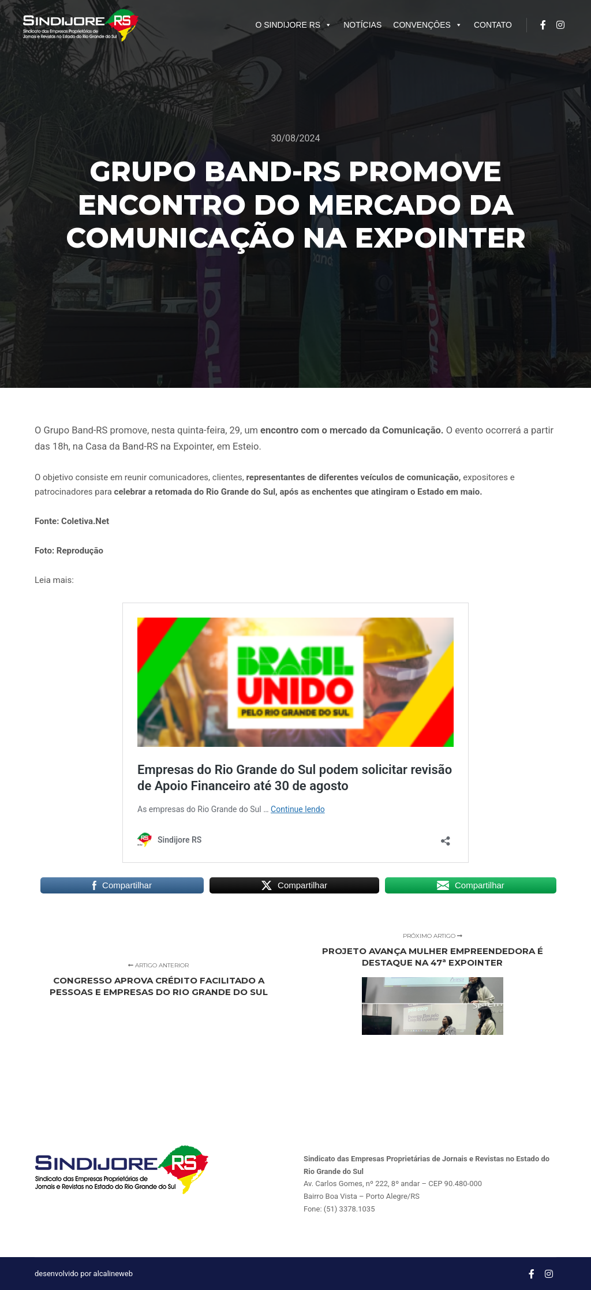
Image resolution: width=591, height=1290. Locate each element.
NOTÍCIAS (362, 24)
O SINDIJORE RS (293, 24)
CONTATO (493, 24)
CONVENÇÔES (427, 24)
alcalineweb (113, 1273)
